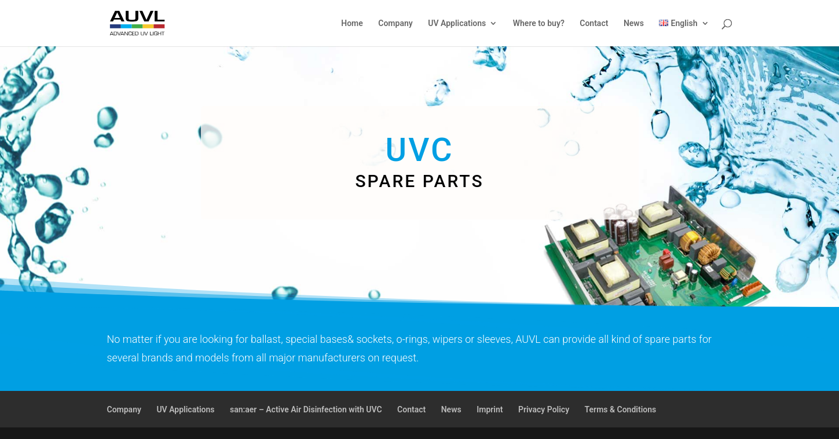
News (634, 23)
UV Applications (457, 23)
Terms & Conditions (621, 409)
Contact (594, 23)
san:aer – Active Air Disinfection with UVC (306, 409)
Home (352, 23)
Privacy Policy (543, 409)
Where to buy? (539, 23)
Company (395, 23)
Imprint (490, 409)
